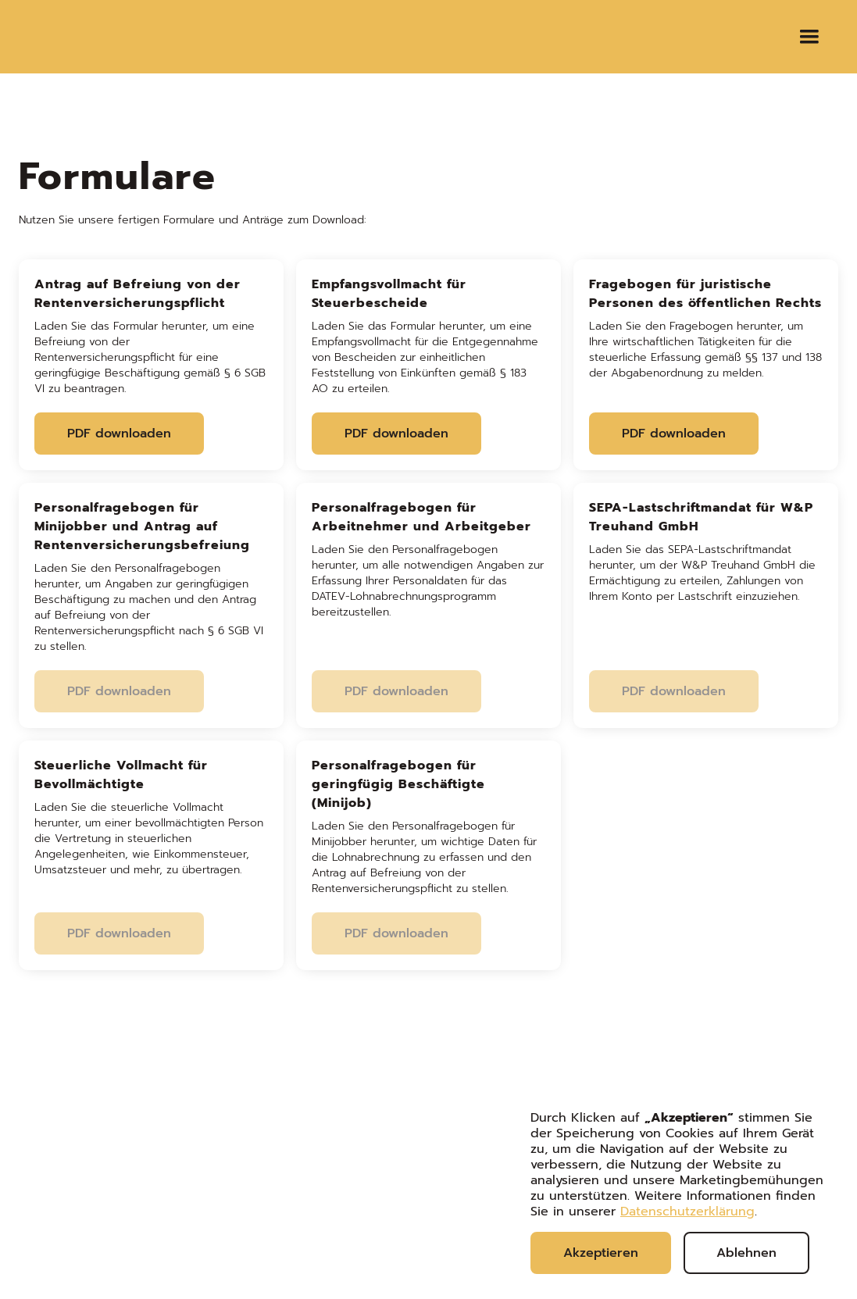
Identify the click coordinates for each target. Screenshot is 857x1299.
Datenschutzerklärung (687, 1211)
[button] (809, 37)
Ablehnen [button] (746, 1253)
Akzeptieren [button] (600, 1253)
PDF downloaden (119, 433)
